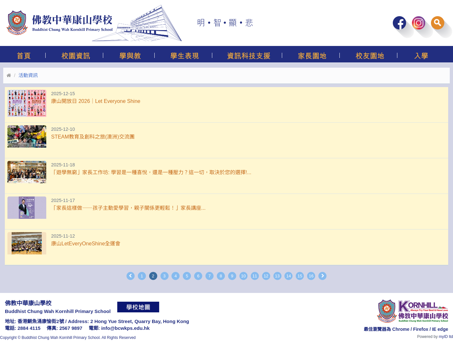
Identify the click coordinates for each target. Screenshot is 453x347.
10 (243, 276)
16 (311, 276)
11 (254, 276)
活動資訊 (28, 75)
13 (277, 276)
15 (300, 276)
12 (266, 276)
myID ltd (446, 336)
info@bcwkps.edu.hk (125, 328)
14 (288, 276)
